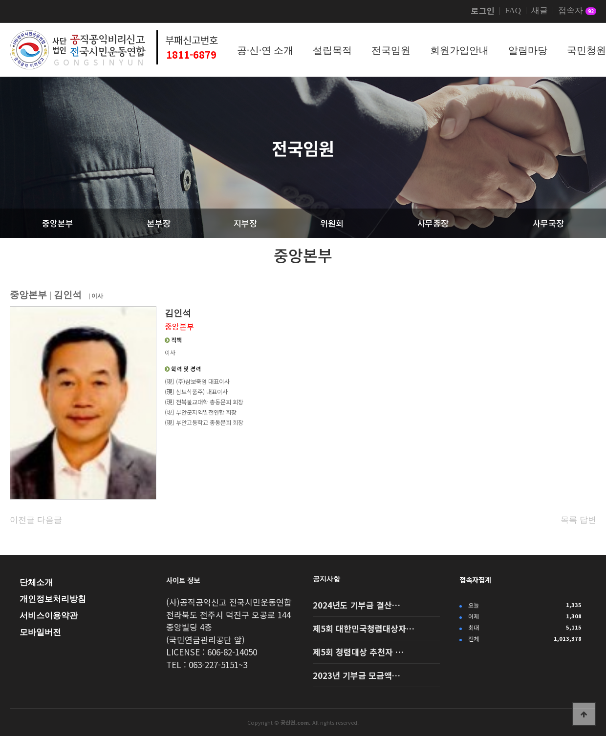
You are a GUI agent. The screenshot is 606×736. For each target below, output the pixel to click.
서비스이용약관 (49, 615)
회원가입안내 (459, 50)
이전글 (22, 520)
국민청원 (586, 50)
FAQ (513, 10)
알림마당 (527, 50)
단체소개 (36, 582)
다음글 (49, 520)
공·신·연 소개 (265, 50)
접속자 (577, 11)
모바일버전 (40, 632)
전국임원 (391, 50)
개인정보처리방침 (53, 599)
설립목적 (332, 50)
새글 (539, 10)
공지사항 (326, 579)
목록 (569, 520)
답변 (588, 520)
